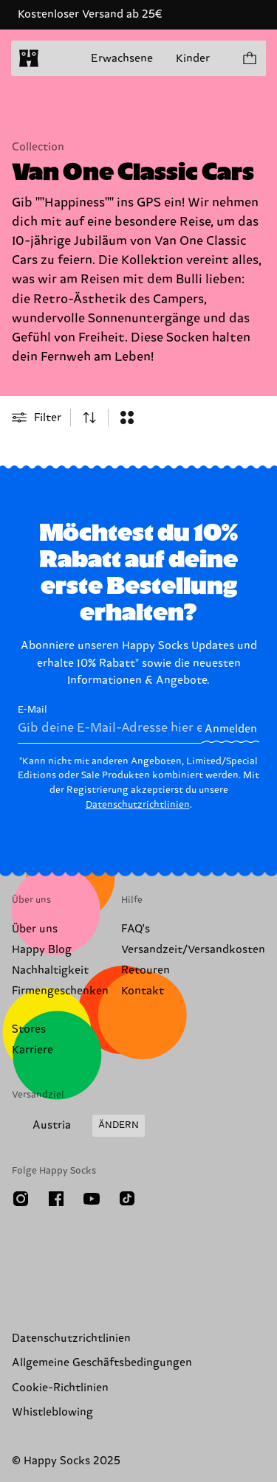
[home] (28, 58)
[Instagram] (20, 1198)
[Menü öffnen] (57, 58)
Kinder (193, 58)
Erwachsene (122, 58)
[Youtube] (91, 1198)
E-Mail (110, 723)
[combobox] (89, 417)
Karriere (32, 1050)
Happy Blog (42, 949)
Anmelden (231, 729)
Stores (29, 1029)
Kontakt (142, 991)
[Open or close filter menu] (36, 417)
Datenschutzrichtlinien (138, 805)
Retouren (145, 970)
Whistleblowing (52, 1412)
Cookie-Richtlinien (60, 1388)
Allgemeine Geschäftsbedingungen (102, 1363)
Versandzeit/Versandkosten (193, 949)
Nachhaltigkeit (50, 970)
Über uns (35, 929)
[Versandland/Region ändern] (78, 1126)
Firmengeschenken (60, 991)
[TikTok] (127, 1198)
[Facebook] (56, 1198)
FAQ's (135, 929)
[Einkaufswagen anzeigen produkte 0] (249, 58)
